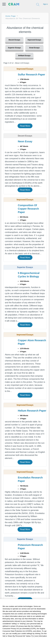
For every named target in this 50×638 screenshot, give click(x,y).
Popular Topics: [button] (28, 628)
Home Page (11, 16)
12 (35, 612)
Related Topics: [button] (28, 622)
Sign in (45, 4)
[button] (4, 4)
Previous (6, 609)
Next (7, 617)
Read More (25, 126)
